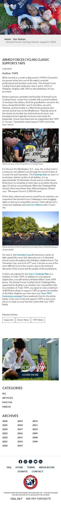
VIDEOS (6, 406)
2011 (35, 425)
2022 (4, 437)
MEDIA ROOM (46, 467)
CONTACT (37, 471)
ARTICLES (7, 398)
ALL (4, 393)
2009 (35, 433)
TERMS (31, 467)
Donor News (23, 319)
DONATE (23, 471)
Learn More (30, 375)
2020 (4, 445)
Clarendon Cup (23, 254)
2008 (35, 437)
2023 (4, 433)
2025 (4, 425)
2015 (20, 437)
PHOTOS (7, 402)
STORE (19, 467)
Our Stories (19, 39)
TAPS (15, 73)
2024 (4, 429)
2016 (20, 433)
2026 (4, 421)
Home (8, 39)
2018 (20, 425)
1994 (35, 441)
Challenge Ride (40, 174)
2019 (20, 421)
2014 (20, 441)
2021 (4, 441)
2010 (35, 429)
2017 (20, 429)
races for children (34, 204)
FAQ (9, 467)
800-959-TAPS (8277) (38, 498)
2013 (20, 445)
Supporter (9, 319)
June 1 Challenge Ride (38, 273)
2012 (35, 421)
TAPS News (38, 319)
